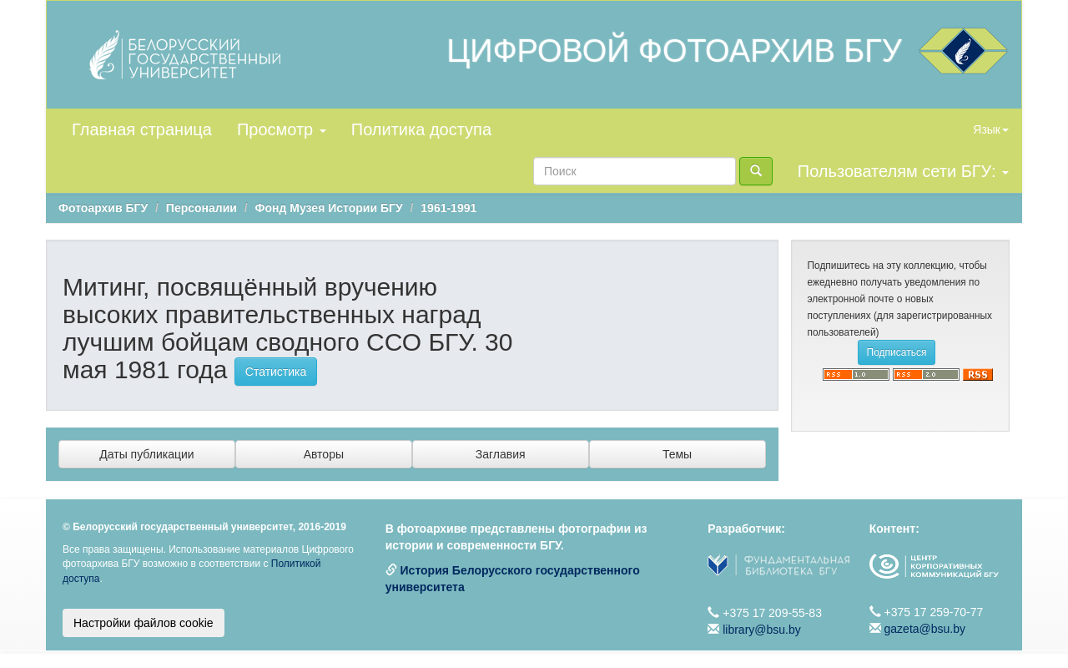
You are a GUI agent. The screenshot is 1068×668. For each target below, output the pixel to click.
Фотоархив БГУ (103, 208)
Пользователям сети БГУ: (903, 171)
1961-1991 (448, 208)
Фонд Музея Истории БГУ (329, 208)
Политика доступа (421, 129)
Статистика (276, 371)
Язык (991, 129)
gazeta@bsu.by (925, 628)
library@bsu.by (762, 629)
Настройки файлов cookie (143, 623)
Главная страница (142, 129)
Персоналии (201, 208)
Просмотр (281, 129)
